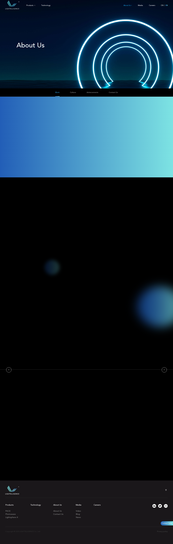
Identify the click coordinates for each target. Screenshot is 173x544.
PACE (7, 511)
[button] (8, 370)
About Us (127, 5)
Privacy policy (162, 531)
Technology (45, 5)
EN (166, 5)
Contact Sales (167, 523)
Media (140, 5)
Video (78, 511)
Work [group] (57, 92)
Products (30, 5)
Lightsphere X (11, 517)
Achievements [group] (92, 92)
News (78, 517)
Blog (78, 514)
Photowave (10, 514)
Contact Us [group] (113, 92)
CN (162, 5)
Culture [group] (73, 92)
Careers (152, 5)
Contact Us (58, 514)
